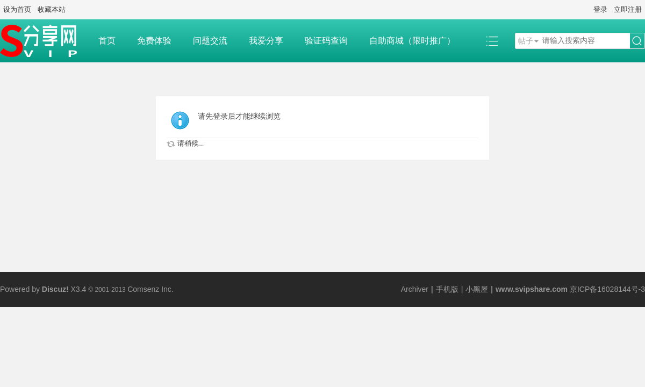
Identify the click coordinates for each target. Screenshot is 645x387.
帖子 (525, 41)
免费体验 (154, 40)
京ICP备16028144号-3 (607, 289)
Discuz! (55, 289)
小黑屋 (476, 289)
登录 (600, 9)
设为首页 (17, 9)
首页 (107, 40)
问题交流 (210, 40)
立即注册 (628, 9)
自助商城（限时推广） (412, 40)
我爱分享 (266, 40)
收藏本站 (52, 9)
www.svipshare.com (532, 289)
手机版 (447, 289)
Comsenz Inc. (150, 289)
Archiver (414, 289)
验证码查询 (326, 40)
